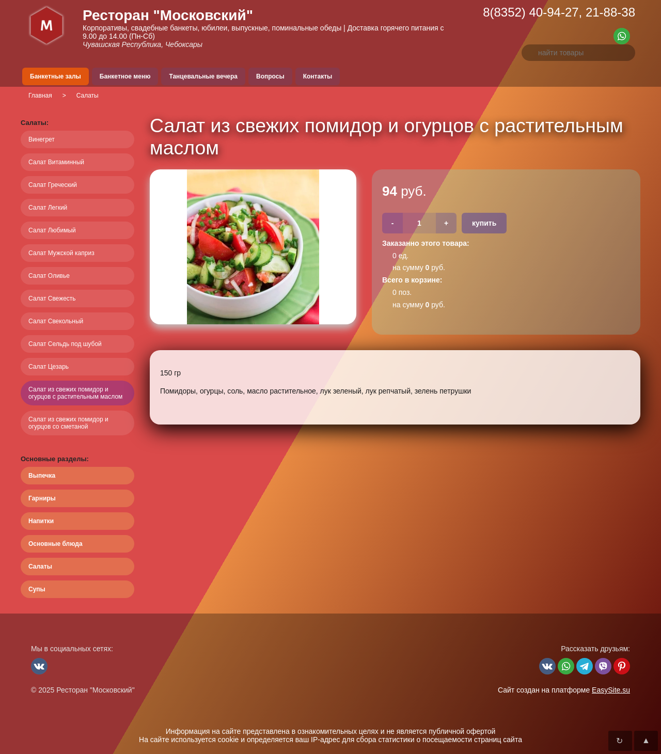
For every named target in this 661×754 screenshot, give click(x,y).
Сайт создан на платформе (564, 690)
